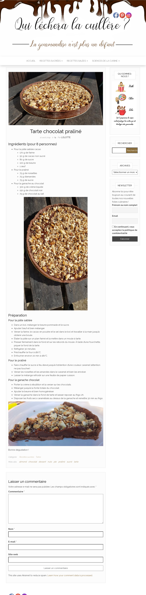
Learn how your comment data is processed (69, 575)
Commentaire (16, 491)
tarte (76, 461)
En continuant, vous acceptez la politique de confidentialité (124, 230)
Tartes (38, 457)
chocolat (32, 461)
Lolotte (65, 137)
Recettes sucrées (51, 61)
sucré (69, 461)
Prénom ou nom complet (124, 205)
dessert (42, 461)
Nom (11, 529)
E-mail (12, 541)
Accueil (30, 61)
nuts (50, 461)
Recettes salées (77, 61)
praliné (61, 461)
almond (23, 461)
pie (55, 461)
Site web (13, 554)
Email (115, 216)
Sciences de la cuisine (106, 61)
